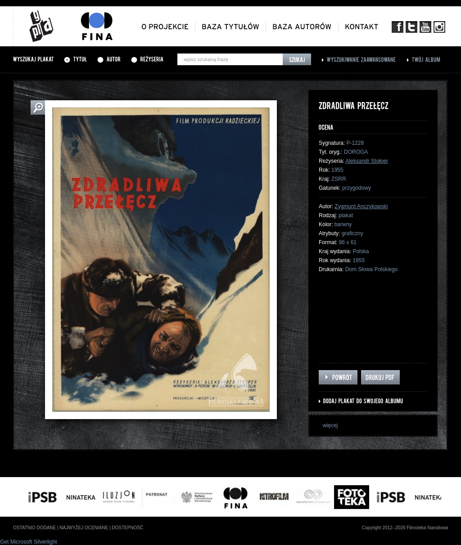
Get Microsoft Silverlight (28, 542)
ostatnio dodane (34, 527)
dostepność (127, 527)
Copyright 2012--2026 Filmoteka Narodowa (405, 527)
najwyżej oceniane (83, 527)
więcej (330, 425)
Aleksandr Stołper (366, 161)
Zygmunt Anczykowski (361, 206)
